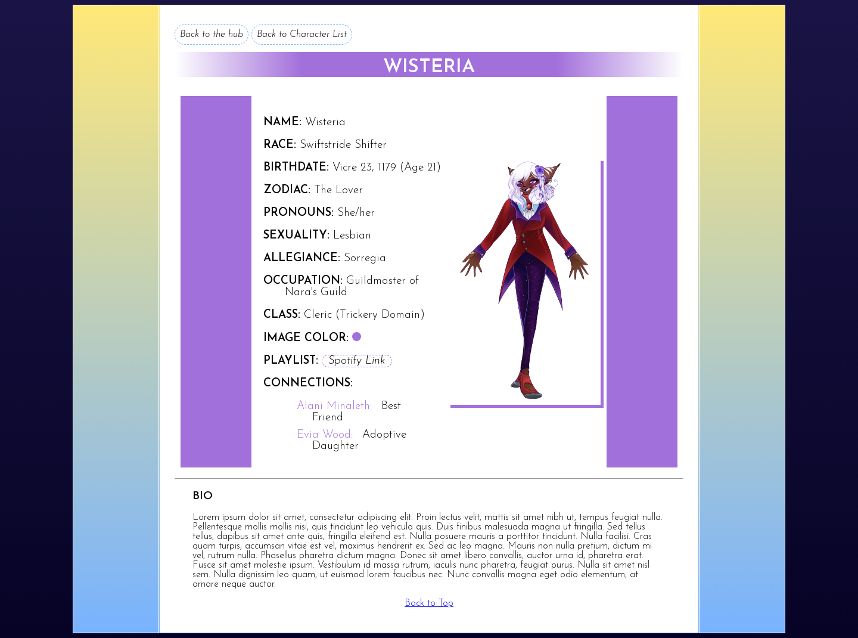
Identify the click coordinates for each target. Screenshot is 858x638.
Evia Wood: (325, 435)
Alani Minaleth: (334, 406)
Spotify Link (357, 361)
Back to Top (429, 603)
